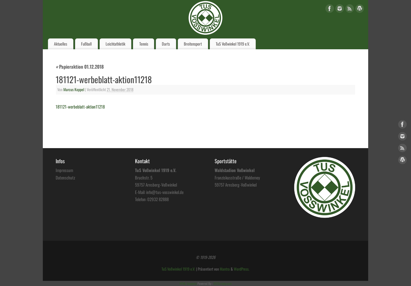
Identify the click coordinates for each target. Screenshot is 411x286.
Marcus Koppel (73, 89)
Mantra (225, 269)
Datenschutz (65, 177)
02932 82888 (158, 199)
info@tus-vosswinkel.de (165, 192)
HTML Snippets (188, 283)
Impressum (64, 170)
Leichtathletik (115, 44)
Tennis (143, 44)
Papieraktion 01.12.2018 (80, 66)
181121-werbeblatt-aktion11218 (80, 106)
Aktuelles (60, 44)
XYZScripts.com (222, 283)
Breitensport (193, 44)
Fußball (86, 44)
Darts (166, 44)
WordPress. (241, 269)
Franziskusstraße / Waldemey (237, 177)
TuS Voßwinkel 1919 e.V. (233, 44)
